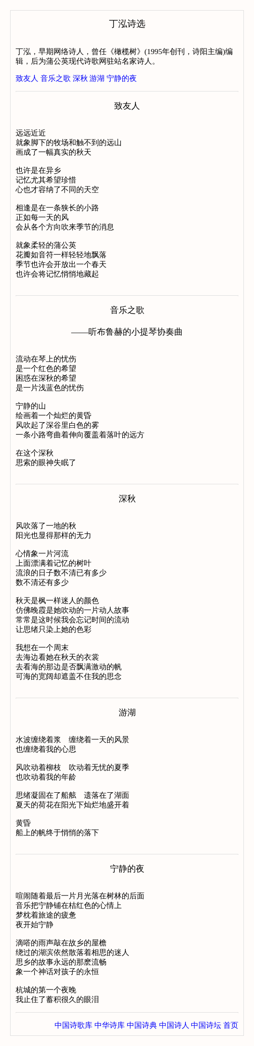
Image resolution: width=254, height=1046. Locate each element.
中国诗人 (174, 1025)
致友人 (27, 78)
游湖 (97, 78)
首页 (230, 1025)
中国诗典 (142, 1025)
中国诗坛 (206, 1025)
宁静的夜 (122, 78)
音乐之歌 (55, 78)
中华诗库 (109, 1025)
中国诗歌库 (73, 1025)
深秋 (80, 78)
